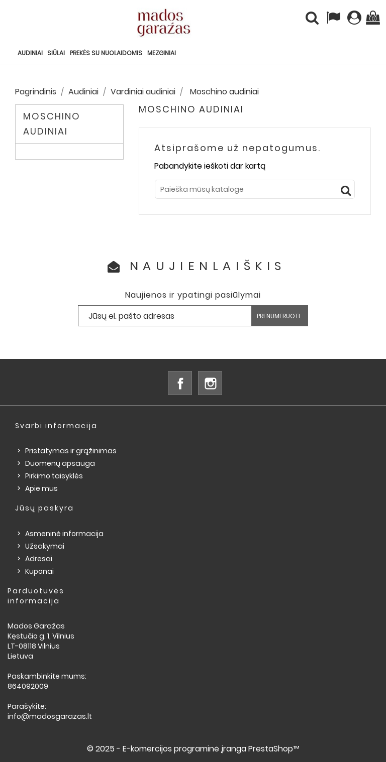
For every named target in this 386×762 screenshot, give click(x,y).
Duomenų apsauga (60, 463)
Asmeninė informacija (64, 534)
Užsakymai (44, 546)
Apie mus (41, 488)
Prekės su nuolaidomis (106, 53)
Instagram (210, 383)
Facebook (179, 383)
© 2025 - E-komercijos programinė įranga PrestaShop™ (193, 748)
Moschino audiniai (51, 124)
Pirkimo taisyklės (54, 476)
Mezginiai (161, 53)
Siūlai (56, 53)
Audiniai (30, 53)
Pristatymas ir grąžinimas (71, 451)
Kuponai (39, 571)
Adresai (38, 559)
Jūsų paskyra (44, 508)
